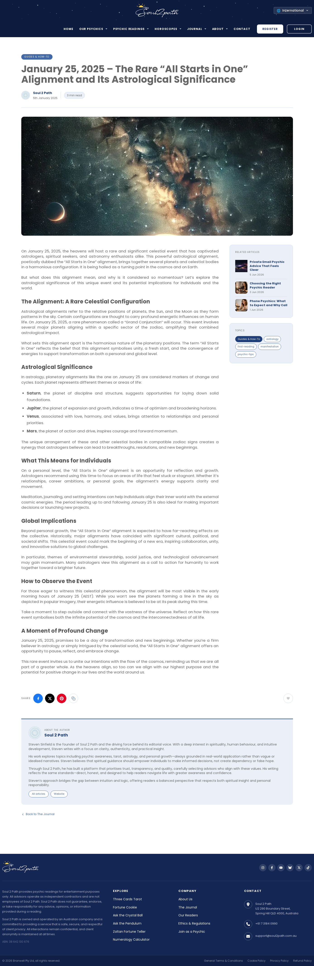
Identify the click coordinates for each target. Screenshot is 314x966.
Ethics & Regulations (194, 923)
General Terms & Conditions (223, 961)
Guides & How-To (36, 56)
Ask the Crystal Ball (128, 915)
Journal (194, 29)
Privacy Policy (279, 961)
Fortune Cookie (125, 907)
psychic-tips (246, 354)
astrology (272, 339)
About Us (185, 899)
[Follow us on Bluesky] (290, 867)
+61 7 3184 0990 (266, 923)
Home (68, 29)
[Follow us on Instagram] (262, 867)
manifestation (270, 346)
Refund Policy (302, 961)
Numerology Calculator (131, 939)
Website (59, 794)
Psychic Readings (129, 29)
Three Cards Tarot (127, 899)
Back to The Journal (38, 814)
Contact (242, 29)
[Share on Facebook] (38, 698)
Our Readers (188, 915)
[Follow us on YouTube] (281, 867)
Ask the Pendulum (127, 923)
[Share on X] (50, 698)
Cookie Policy (256, 961)
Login (299, 29)
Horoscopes (166, 29)
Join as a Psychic (191, 931)
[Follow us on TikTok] (308, 867)
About (218, 29)
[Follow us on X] (299, 867)
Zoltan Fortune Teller (129, 931)
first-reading (246, 346)
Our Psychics (91, 29)
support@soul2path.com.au (276, 936)
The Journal (187, 907)
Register (270, 29)
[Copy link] (73, 698)
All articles (38, 794)
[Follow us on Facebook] (272, 867)
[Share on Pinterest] (61, 698)
